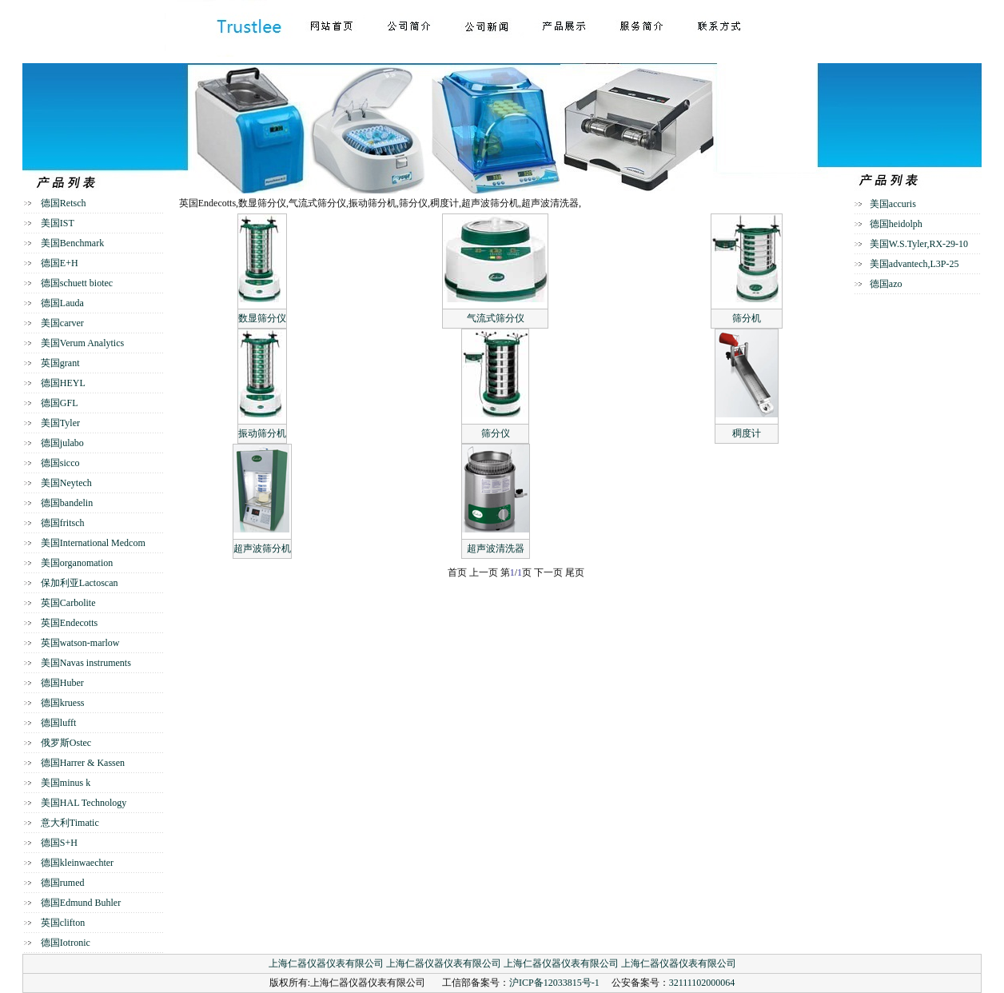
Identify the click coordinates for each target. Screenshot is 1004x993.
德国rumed (63, 882)
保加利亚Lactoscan (79, 582)
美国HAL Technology (83, 802)
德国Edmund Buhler (81, 902)
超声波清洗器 (495, 548)
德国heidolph (896, 223)
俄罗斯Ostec (66, 742)
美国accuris (893, 203)
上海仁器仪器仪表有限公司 (326, 963)
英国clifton (63, 922)
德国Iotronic (65, 942)
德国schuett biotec (77, 283)
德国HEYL (63, 383)
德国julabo (62, 443)
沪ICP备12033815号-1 (554, 982)
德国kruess (63, 702)
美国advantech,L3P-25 (914, 263)
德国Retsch (63, 203)
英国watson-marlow (80, 642)
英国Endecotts (69, 622)
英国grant (60, 363)
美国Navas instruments (86, 662)
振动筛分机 (262, 433)
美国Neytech (66, 483)
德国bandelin (67, 502)
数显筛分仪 (262, 318)
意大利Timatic (70, 822)
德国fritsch (63, 522)
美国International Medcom (93, 542)
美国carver (62, 323)
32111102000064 (702, 982)
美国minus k (65, 782)
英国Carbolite (68, 602)
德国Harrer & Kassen (83, 762)
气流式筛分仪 (495, 318)
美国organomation (77, 562)
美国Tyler (60, 423)
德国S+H (59, 842)
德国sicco (60, 463)
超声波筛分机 (262, 548)
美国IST (57, 223)
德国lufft (58, 722)
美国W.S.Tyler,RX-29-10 (919, 243)
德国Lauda (62, 303)
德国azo (886, 283)
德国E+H (59, 263)
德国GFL (59, 403)
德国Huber (62, 682)
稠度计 (746, 433)
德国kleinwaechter (77, 862)
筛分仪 (495, 433)
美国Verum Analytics (82, 343)
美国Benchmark (72, 243)
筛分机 (746, 318)
